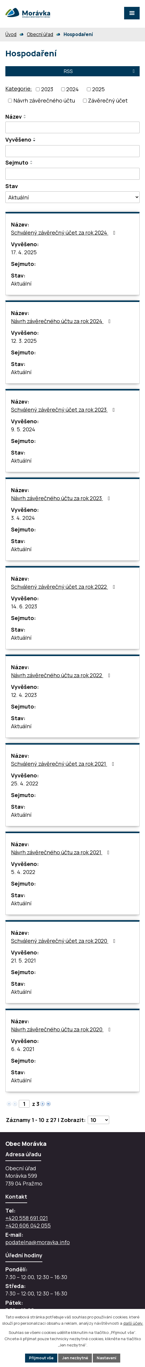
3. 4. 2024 (23, 517)
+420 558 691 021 (26, 1218)
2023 (47, 89)
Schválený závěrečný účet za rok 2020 (64, 940)
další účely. (133, 1323)
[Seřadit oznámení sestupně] (25, 118)
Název (13, 116)
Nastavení (106, 1357)
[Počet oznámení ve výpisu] (98, 1120)
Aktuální (21, 283)
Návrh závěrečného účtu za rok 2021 (61, 852)
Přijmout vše (41, 1357)
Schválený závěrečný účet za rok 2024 (64, 232)
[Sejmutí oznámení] (72, 174)
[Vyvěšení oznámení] (72, 151)
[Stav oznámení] (72, 197)
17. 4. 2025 (24, 252)
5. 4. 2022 (23, 871)
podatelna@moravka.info (37, 1242)
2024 (72, 89)
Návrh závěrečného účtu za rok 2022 (62, 675)
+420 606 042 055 (28, 1225)
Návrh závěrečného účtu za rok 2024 (62, 321)
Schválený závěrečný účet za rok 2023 (64, 409)
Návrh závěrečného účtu (44, 100)
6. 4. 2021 (22, 1049)
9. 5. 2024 (23, 429)
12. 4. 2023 (24, 694)
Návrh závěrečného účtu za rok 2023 (61, 498)
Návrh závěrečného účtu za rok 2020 (62, 1029)
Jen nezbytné (75, 1357)
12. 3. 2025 (24, 340)
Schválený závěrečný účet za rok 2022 (64, 586)
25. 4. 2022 (24, 783)
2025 (98, 89)
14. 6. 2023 (24, 606)
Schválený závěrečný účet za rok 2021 (64, 763)
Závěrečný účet (108, 100)
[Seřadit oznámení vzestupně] (25, 115)
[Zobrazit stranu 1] (24, 1104)
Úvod (10, 34)
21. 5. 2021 (23, 960)
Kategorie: (18, 88)
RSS (100, 71)
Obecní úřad (40, 34)
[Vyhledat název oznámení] (72, 128)
